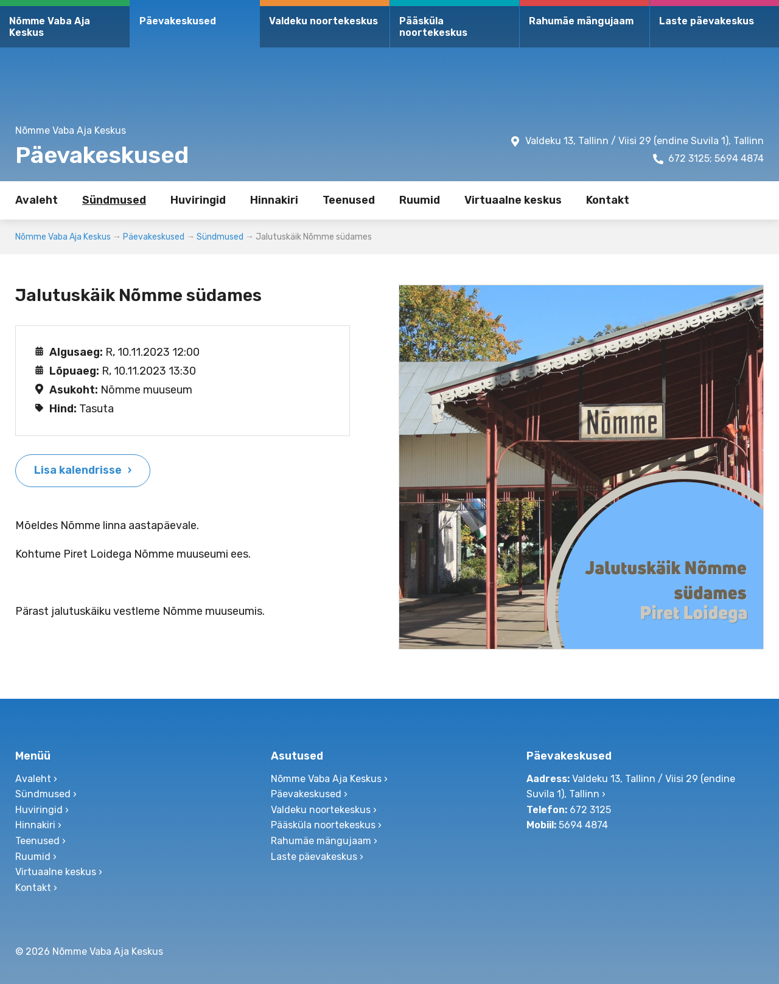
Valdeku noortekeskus (323, 21)
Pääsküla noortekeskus (433, 26)
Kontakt (607, 200)
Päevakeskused (177, 21)
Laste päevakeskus (706, 21)
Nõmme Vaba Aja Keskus (49, 26)
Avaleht (36, 200)
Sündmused (114, 200)
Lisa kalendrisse (78, 470)
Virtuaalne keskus (513, 200)
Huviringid (198, 200)
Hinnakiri (274, 200)
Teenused (349, 200)
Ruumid (419, 200)
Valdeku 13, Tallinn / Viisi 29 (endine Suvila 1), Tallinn (644, 141)
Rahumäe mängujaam (581, 21)
